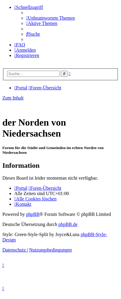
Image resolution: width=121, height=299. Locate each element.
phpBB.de (67, 224)
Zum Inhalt (13, 97)
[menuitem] (50, 17)
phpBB (32, 214)
